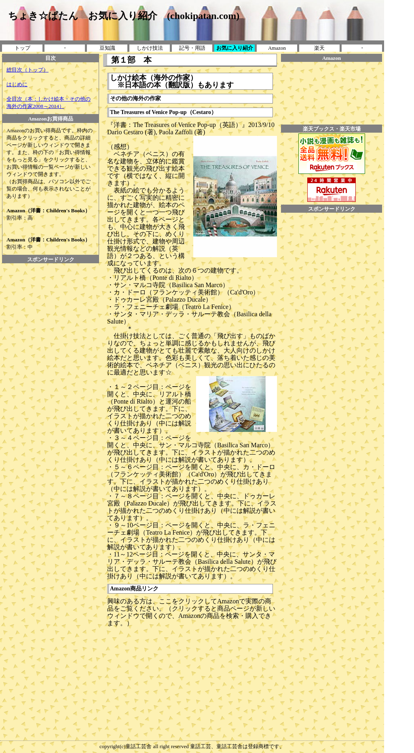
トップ (22, 48)
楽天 (319, 48)
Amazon (277, 48)
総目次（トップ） (27, 70)
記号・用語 (192, 48)
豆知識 (107, 48)
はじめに (16, 84)
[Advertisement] (50, 281)
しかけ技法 (150, 48)
